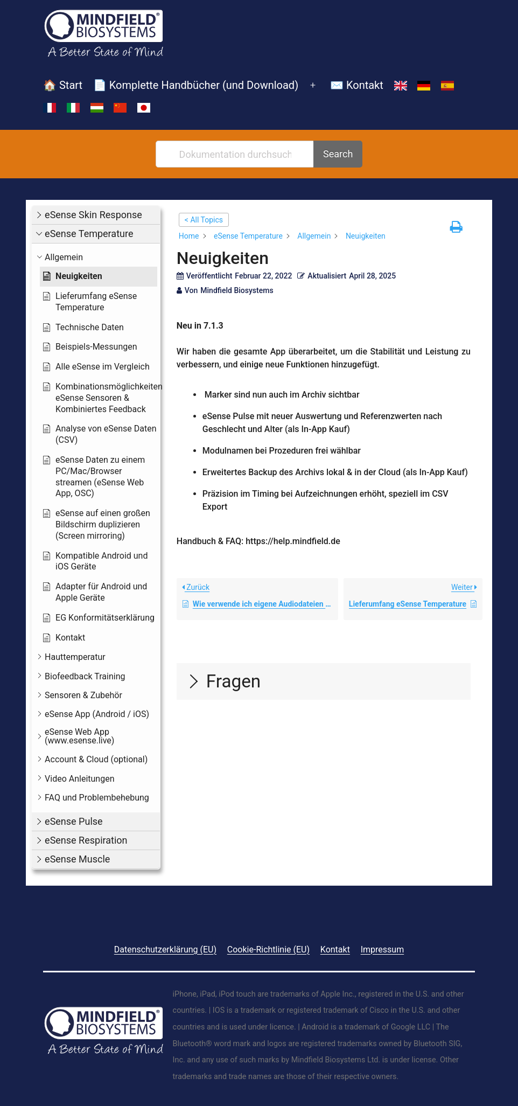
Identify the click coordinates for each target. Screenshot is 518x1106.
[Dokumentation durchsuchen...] (236, 154)
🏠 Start (62, 85)
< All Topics (204, 219)
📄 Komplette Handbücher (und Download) (195, 85)
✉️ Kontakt (356, 85)
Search (338, 153)
